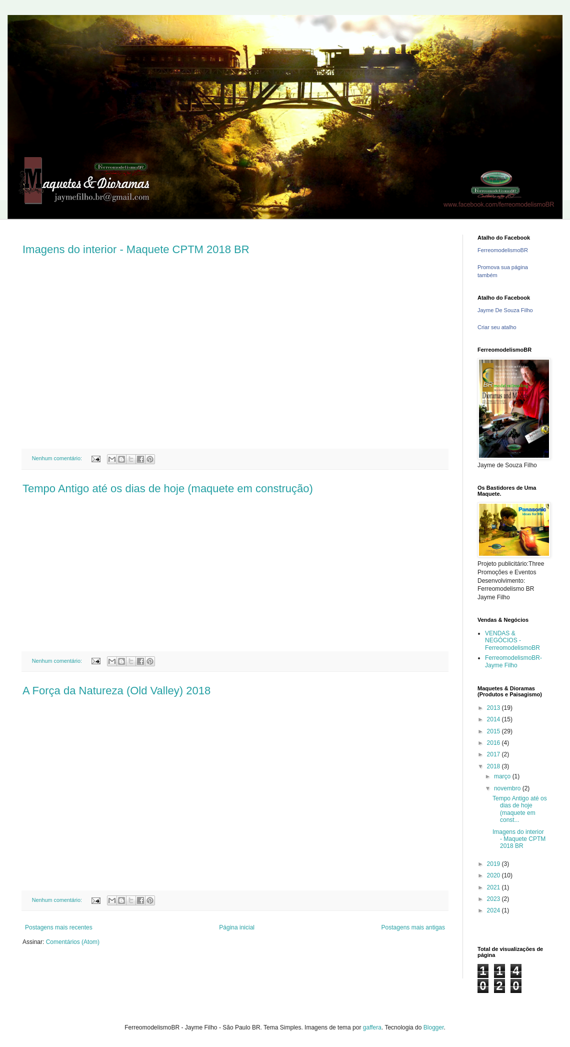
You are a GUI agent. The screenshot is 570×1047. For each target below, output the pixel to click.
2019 (494, 863)
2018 (494, 766)
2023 (494, 898)
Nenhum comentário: (58, 458)
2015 (494, 731)
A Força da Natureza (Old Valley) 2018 (116, 690)
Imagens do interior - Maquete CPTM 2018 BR (136, 249)
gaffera (372, 1027)
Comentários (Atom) (73, 941)
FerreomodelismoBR (503, 250)
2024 (494, 910)
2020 (494, 875)
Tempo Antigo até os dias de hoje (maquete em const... (519, 809)
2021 (494, 887)
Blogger (434, 1027)
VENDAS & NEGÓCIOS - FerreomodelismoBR (512, 640)
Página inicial (236, 927)
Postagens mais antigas (413, 927)
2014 (494, 719)
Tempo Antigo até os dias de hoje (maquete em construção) (167, 488)
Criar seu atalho (497, 327)
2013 (494, 707)
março (503, 776)
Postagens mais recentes (58, 927)
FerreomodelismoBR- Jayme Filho (513, 661)
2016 (494, 742)
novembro (508, 788)
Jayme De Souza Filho (505, 310)
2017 (494, 754)
